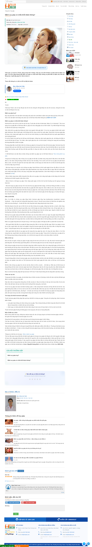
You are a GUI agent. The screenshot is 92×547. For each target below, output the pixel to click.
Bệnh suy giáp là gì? (13, 355)
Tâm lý (69, 26)
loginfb (12, 503)
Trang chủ (44, 6)
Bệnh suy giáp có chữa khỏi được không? (19, 360)
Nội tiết (21, 398)
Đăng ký (84, 1)
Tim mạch (70, 47)
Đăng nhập (78, 1)
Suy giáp (12, 11)
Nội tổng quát (71, 24)
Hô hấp (69, 21)
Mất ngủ (77, 77)
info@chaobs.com (25, 534)
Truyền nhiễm (71, 31)
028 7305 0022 (26, 532)
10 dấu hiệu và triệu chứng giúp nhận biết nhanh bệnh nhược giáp (30, 430)
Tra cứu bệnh (63, 6)
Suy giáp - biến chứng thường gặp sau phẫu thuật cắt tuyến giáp (30, 420)
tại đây (12, 173)
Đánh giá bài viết (11, 471)
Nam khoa (70, 37)
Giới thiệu (65, 1)
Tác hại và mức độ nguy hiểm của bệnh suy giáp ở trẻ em (28, 458)
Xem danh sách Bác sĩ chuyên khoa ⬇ (35, 67)
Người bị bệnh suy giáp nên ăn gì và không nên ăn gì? (27, 448)
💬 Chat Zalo (17, 90)
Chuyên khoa (51, 6)
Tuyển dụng (83, 6)
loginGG (28, 503)
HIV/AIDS (77, 52)
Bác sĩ (57, 6)
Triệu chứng (71, 6)
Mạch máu (70, 45)
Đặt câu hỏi (71, 1)
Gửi (16, 514)
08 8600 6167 (48, 532)
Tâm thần (70, 16)
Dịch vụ (77, 6)
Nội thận (70, 34)
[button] (84, 544)
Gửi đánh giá (20, 471)
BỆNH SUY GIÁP (51, 117)
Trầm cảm (77, 59)
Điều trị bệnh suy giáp (28, 334)
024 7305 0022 (71, 532)
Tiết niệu (70, 18)
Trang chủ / (7, 11)
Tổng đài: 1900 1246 (56, 1)
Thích (6, 481)
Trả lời (62, 492)
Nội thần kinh (71, 29)
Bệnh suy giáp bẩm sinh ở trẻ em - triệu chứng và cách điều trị (29, 439)
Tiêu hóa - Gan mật (28, 398)
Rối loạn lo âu (78, 65)
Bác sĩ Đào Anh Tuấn (20, 22)
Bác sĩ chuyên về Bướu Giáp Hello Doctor (17, 96)
